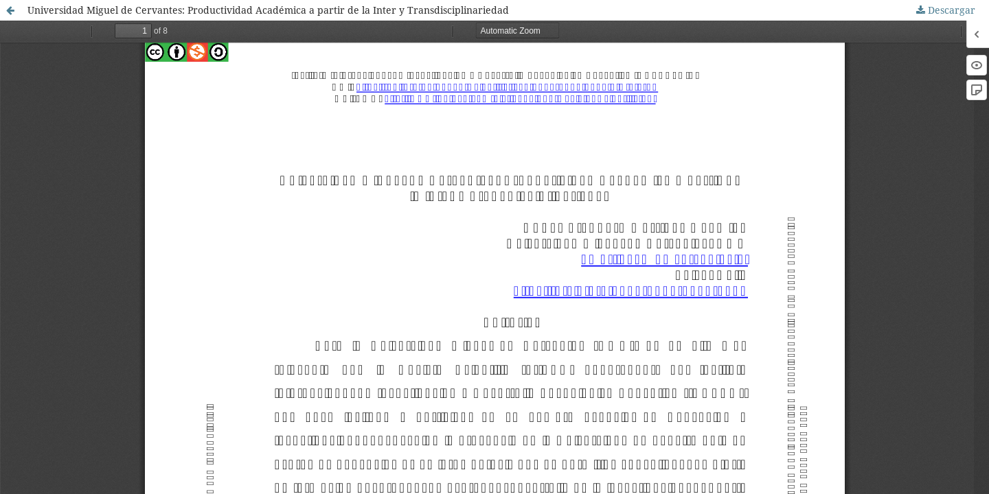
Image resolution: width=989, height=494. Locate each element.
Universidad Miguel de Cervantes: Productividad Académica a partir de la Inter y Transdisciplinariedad (268, 9)
